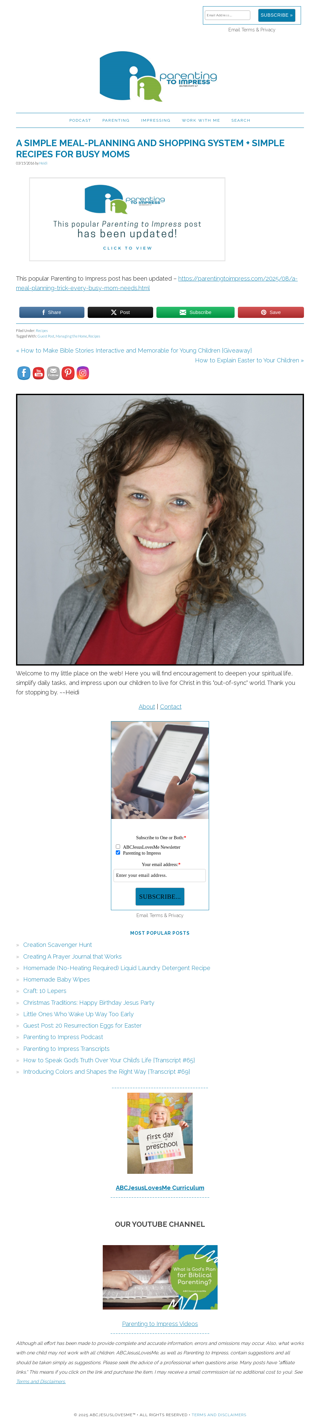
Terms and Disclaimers (219, 1415)
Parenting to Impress (160, 73)
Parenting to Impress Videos (160, 1323)
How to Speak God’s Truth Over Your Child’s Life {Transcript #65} (109, 1060)
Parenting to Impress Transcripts (66, 1048)
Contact (171, 706)
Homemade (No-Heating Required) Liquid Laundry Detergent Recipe (116, 967)
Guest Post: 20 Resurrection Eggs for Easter (82, 1025)
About (147, 706)
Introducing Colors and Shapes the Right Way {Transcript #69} (106, 1071)
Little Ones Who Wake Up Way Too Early (78, 1014)
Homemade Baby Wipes (56, 979)
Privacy (268, 29)
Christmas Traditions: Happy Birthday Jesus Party (88, 1002)
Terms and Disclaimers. (41, 1381)
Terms (248, 29)
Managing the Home (71, 336)
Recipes (42, 330)
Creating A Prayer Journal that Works (72, 956)
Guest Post (46, 336)
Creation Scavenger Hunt (57, 944)
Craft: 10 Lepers (44, 990)
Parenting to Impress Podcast (63, 1037)
